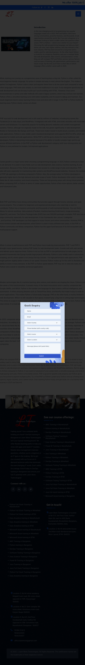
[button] (61, 305)
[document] (42, 332)
